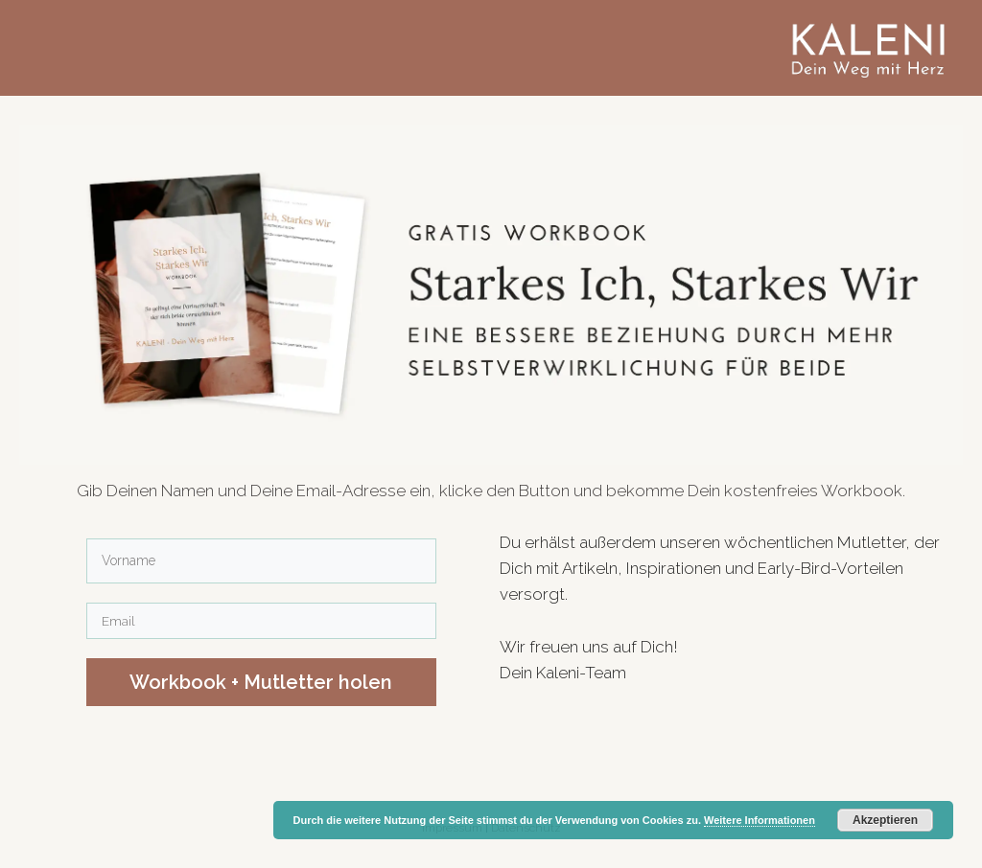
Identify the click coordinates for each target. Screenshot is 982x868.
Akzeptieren (885, 820)
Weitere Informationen (759, 820)
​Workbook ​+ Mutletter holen (260, 682)
